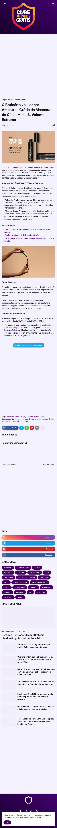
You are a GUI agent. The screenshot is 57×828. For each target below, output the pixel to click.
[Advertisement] (28, 66)
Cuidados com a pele (20, 419)
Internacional (20, 587)
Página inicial (7, 99)
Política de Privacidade (32, 817)
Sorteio (20, 597)
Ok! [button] (7, 822)
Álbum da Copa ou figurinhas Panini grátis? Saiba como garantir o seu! (33, 645)
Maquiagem (6, 421)
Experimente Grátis (46, 419)
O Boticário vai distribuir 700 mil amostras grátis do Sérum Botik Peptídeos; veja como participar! (36, 672)
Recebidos (8, 597)
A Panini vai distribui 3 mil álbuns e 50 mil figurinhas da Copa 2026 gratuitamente (36, 682)
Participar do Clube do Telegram (28, 345)
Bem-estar (8, 572)
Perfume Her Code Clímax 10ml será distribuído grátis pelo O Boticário (23, 637)
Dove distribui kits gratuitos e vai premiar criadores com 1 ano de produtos (35, 707)
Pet (30, 592)
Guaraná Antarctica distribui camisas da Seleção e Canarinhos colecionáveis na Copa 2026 (35, 659)
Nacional (15, 421)
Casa (47, 572)
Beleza (22, 417)
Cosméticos (6, 419)
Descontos (33, 419)
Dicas (6, 582)
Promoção (24, 421)
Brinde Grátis (39, 417)
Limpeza (33, 587)
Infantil (6, 587)
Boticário (29, 417)
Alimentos (8, 568)
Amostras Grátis (19, 99)
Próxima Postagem (47, 464)
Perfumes (20, 592)
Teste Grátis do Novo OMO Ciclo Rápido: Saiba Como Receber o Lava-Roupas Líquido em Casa (35, 721)
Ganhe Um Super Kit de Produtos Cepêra (22, 235)
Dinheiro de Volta (20, 582)
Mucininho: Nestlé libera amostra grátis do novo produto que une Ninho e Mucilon (35, 696)
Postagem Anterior (10, 464)
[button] (4, 4)
